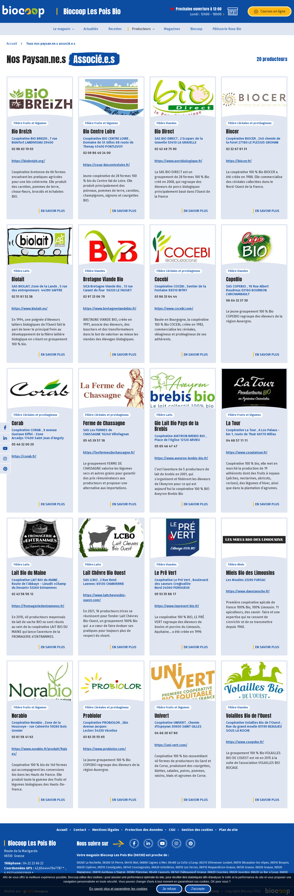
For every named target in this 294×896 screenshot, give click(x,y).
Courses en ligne (269, 11)
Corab (17, 423)
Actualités (91, 29)
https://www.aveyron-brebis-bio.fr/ (181, 458)
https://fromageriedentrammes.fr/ (38, 606)
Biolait (18, 279)
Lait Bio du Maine (29, 573)
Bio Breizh (22, 132)
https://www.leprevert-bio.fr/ (177, 606)
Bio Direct (164, 132)
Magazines (172, 29)
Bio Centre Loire (99, 132)
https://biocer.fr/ (239, 161)
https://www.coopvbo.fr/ (245, 742)
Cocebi (161, 279)
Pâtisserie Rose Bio (227, 29)
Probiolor (92, 716)
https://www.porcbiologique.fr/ (178, 161)
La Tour (233, 423)
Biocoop (196, 29)
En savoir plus (53, 211)
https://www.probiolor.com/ (104, 749)
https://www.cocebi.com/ (174, 309)
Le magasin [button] (61, 29)
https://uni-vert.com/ (171, 745)
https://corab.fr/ (24, 456)
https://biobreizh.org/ (28, 161)
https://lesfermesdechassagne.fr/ (109, 452)
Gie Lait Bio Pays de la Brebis (176, 426)
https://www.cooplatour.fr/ (246, 452)
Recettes (115, 29)
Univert (162, 716)
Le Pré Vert (165, 573)
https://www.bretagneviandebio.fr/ (109, 309)
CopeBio (234, 279)
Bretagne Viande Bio (103, 279)
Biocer (232, 132)
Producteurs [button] (141, 29)
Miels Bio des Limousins (250, 573)
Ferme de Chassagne (104, 423)
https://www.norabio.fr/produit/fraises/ (39, 751)
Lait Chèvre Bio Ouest (104, 573)
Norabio (19, 716)
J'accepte (198, 888)
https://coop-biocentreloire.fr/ (106, 165)
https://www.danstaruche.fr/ (248, 591)
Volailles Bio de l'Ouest (248, 716)
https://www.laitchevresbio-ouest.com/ (104, 597)
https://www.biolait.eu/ (30, 309)
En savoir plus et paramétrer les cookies (118, 888)
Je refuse (169, 888)
